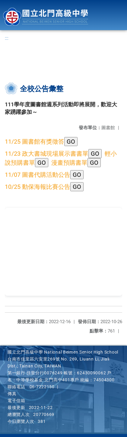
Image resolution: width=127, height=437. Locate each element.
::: (6, 38)
